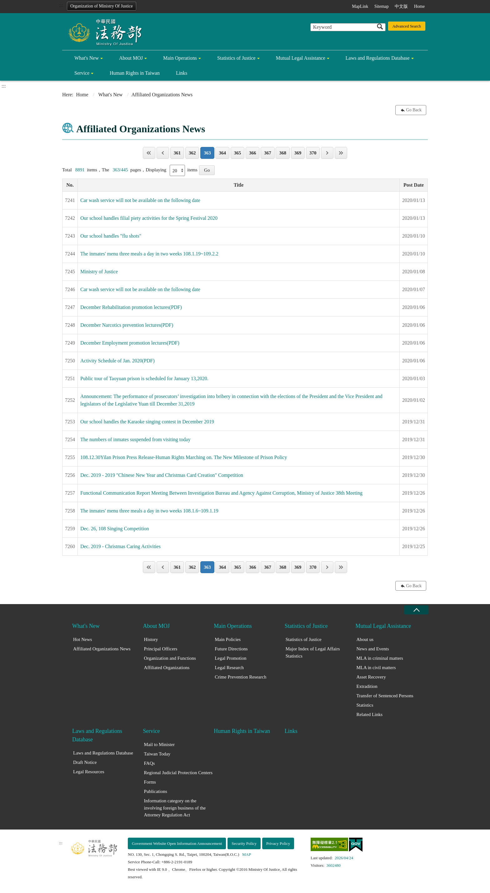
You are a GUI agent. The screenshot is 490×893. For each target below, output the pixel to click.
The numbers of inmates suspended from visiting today (135, 439)
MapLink (360, 6)
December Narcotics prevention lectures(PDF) (126, 325)
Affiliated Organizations (167, 667)
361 (177, 152)
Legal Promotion (230, 658)
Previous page (163, 153)
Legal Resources (88, 771)
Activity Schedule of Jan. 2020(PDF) (117, 360)
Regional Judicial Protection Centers (178, 772)
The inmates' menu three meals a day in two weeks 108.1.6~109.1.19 (149, 510)
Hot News (82, 639)
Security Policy (244, 843)
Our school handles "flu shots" (110, 236)
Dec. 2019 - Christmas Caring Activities (120, 546)
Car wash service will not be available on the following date (140, 200)
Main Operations (180, 58)
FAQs (149, 763)
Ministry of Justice (99, 271)
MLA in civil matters (376, 667)
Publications (155, 791)
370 (313, 152)
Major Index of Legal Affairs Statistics (313, 652)
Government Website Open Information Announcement (177, 843)
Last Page (341, 153)
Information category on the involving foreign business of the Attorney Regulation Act (175, 807)
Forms (150, 782)
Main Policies (228, 639)
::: (61, 5)
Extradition (367, 686)
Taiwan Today (157, 753)
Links (181, 73)
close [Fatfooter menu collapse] (416, 609)
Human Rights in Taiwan (135, 73)
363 (207, 152)
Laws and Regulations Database (378, 58)
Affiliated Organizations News (102, 648)
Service (81, 73)
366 (252, 152)
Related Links (369, 714)
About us (364, 639)
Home (419, 6)
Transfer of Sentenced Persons (384, 695)
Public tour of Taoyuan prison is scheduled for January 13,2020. (144, 378)
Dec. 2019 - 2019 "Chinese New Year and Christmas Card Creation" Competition (161, 475)
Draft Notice (85, 762)
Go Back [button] (414, 110)
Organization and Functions (170, 658)
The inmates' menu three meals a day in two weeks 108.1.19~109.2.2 (149, 253)
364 (222, 152)
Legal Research (229, 667)
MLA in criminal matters (379, 658)
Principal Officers (161, 648)
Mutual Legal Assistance (300, 58)
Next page (327, 153)
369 (298, 152)
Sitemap (381, 6)
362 (192, 152)
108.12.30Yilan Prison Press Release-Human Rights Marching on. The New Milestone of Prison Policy (183, 457)
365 (237, 152)
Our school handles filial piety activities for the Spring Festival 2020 (149, 218)
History (151, 639)
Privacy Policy (278, 843)
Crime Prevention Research (240, 676)
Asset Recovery (371, 676)
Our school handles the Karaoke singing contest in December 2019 (147, 421)
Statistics (364, 705)
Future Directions (231, 648)
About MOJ (131, 58)
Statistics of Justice (236, 58)
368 (282, 152)
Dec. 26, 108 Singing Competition (114, 528)
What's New (86, 58)
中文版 (401, 6)
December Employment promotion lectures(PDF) (129, 343)
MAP (246, 854)
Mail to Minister (159, 744)
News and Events (372, 648)
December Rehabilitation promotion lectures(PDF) (131, 307)
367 (267, 152)
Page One (149, 153)
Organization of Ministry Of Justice (101, 6)
